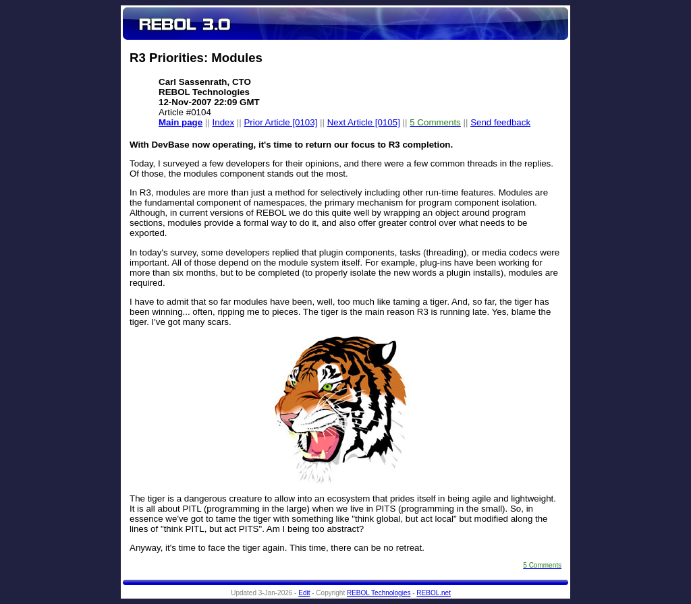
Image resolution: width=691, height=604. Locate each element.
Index (224, 122)
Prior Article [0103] (280, 122)
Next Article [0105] (363, 122)
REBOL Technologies (379, 593)
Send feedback (500, 122)
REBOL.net (433, 593)
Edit (304, 593)
